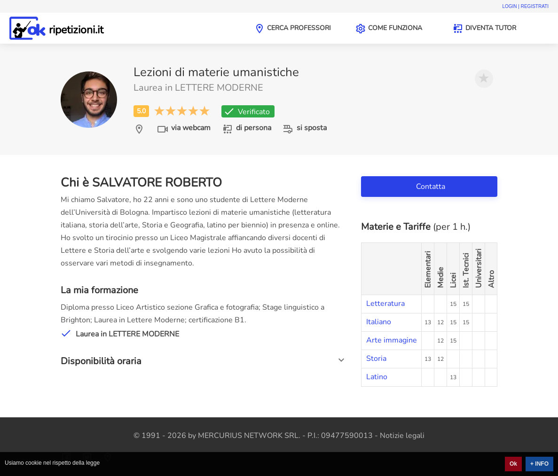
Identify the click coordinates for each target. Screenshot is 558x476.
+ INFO (539, 463)
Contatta (431, 186)
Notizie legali (402, 435)
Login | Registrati (525, 6)
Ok (513, 463)
